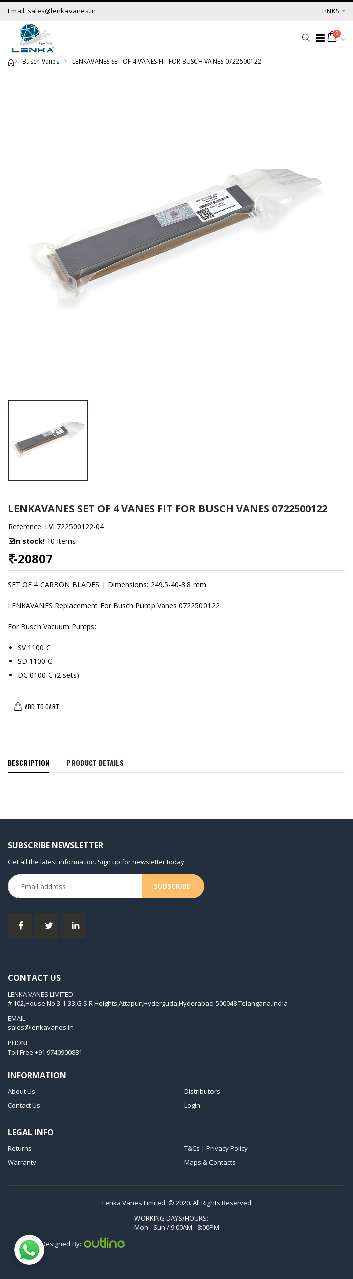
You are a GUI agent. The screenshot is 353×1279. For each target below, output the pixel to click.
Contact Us (24, 1105)
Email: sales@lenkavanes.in (52, 10)
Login (192, 1105)
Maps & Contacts (210, 1162)
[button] (303, 37)
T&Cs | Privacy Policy (216, 1148)
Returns (20, 1148)
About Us (21, 1091)
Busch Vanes (40, 61)
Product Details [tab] (95, 762)
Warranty (22, 1162)
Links (331, 10)
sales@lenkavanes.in (41, 1027)
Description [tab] (28, 762)
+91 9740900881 (58, 1052)
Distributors (202, 1091)
